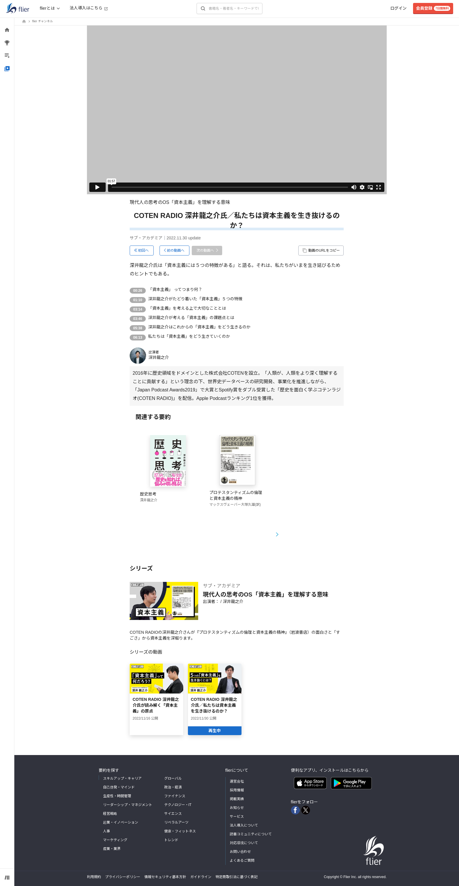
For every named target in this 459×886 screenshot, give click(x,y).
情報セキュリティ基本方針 (165, 877)
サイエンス (173, 814)
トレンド (171, 840)
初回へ (143, 250)
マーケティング (115, 840)
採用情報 (237, 790)
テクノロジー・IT (178, 805)
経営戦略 (110, 814)
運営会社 (237, 781)
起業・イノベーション (120, 822)
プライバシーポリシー (122, 877)
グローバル (173, 778)
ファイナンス (174, 796)
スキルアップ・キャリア (122, 778)
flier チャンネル (42, 21)
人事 (106, 831)
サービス (237, 817)
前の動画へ (175, 250)
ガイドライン (200, 877)
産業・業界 (112, 849)
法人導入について (244, 825)
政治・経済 (173, 787)
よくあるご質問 (242, 860)
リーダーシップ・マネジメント (127, 805)
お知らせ (237, 808)
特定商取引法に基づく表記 (236, 877)
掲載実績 (237, 799)
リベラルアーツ (176, 822)
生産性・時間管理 (117, 796)
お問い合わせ (240, 852)
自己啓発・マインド (119, 787)
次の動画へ (205, 250)
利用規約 (94, 877)
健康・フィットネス (180, 831)
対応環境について (244, 843)
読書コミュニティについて (251, 834)
